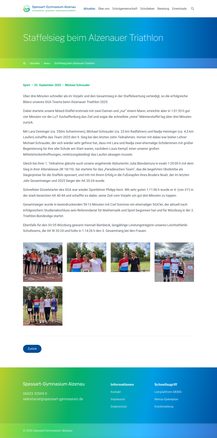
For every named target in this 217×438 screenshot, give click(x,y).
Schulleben (147, 8)
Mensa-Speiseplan (166, 399)
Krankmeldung (164, 406)
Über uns (103, 8)
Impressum (118, 399)
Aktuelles (89, 8)
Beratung (163, 8)
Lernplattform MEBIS (168, 392)
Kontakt (116, 392)
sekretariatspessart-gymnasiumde (53, 399)
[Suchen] (192, 9)
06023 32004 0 (35, 393)
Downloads (179, 8)
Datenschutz (119, 406)
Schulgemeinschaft (124, 8)
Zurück (32, 348)
